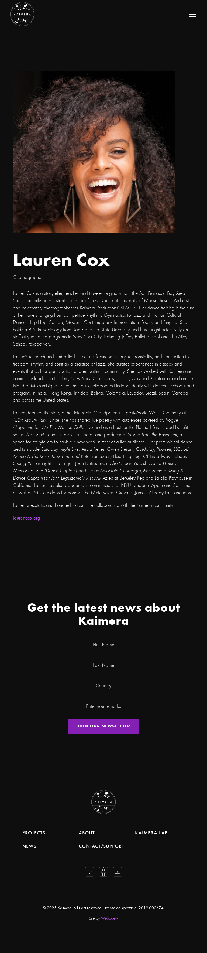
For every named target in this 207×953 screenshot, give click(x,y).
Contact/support (101, 846)
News (29, 846)
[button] (191, 14)
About (87, 833)
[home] (22, 14)
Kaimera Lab (151, 833)
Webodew (109, 918)
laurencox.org (26, 518)
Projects (33, 833)
